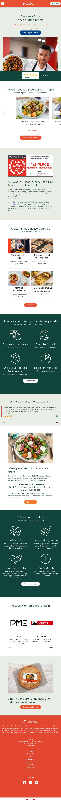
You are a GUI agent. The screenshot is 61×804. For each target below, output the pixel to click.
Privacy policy (31, 759)
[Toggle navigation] (3, 3)
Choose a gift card (30, 707)
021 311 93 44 (30, 746)
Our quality (30, 754)
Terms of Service (31, 762)
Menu (30, 751)
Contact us (31, 767)
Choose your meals (30, 33)
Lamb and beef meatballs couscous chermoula (32, 122)
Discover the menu (30, 138)
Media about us (30, 770)
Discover (30, 502)
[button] (57, 113)
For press (30, 764)
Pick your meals (30, 584)
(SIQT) (15, 204)
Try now (55, 3)
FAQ (30, 756)
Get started (30, 381)
